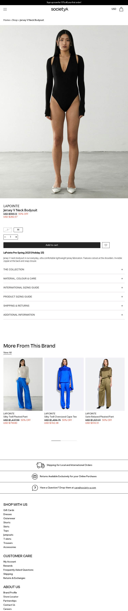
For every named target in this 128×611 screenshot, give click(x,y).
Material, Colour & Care (19, 278)
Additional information (19, 314)
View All (7, 352)
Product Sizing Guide (17, 296)
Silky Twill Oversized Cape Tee (60, 417)
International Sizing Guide (21, 287)
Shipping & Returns (16, 305)
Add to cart (52, 245)
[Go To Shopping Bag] (121, 9)
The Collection (13, 269)
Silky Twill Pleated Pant (15, 417)
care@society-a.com (85, 488)
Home (6, 20)
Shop (15, 20)
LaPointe (11, 206)
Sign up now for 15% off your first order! (64, 3)
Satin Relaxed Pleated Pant (99, 417)
